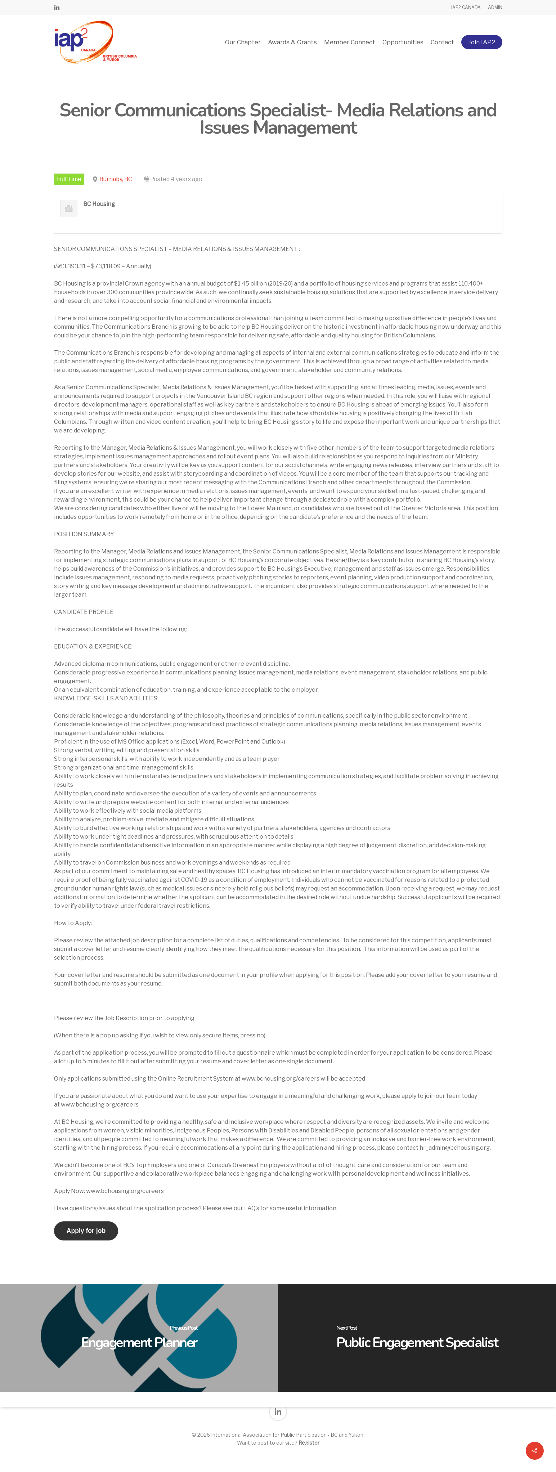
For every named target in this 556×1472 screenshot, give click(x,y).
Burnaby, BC (115, 179)
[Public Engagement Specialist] (417, 1338)
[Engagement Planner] (139, 1338)
